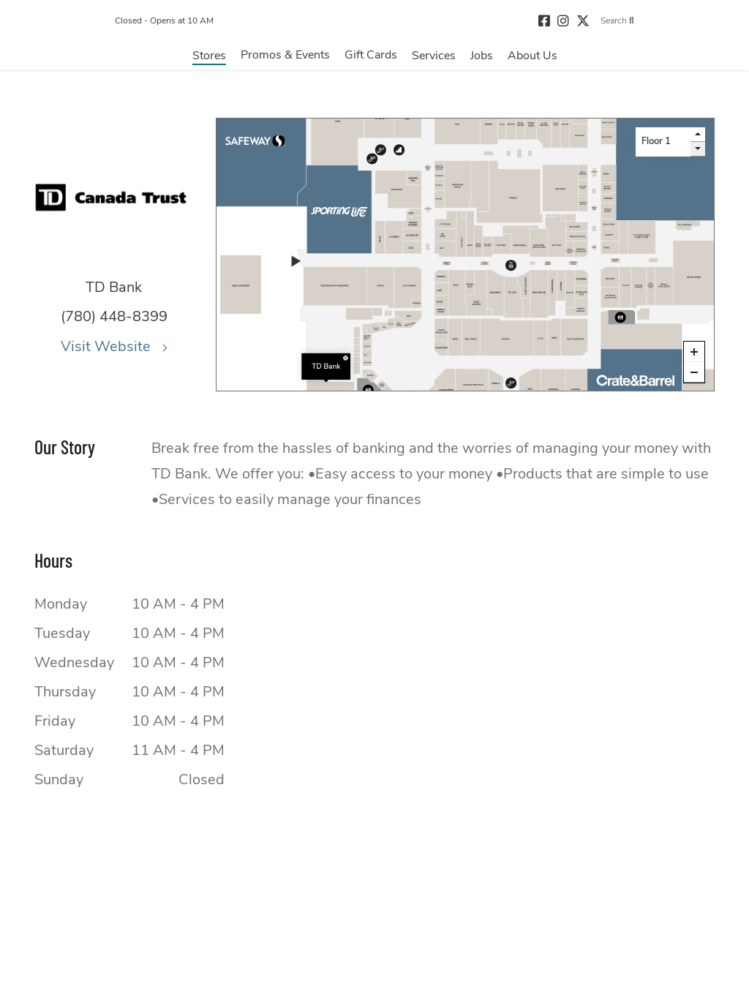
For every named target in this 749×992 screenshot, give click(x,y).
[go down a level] (697, 149)
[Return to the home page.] (374, 22)
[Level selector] (663, 142)
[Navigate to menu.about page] (532, 59)
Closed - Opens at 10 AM (131, 23)
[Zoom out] (694, 372)
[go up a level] (697, 134)
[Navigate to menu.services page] (433, 59)
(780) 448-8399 (114, 316)
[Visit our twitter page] (616, 22)
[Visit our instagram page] (596, 22)
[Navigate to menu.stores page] (209, 59)
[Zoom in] (694, 352)
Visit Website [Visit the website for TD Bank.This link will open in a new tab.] (114, 346)
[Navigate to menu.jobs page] (481, 59)
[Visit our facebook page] (577, 22)
